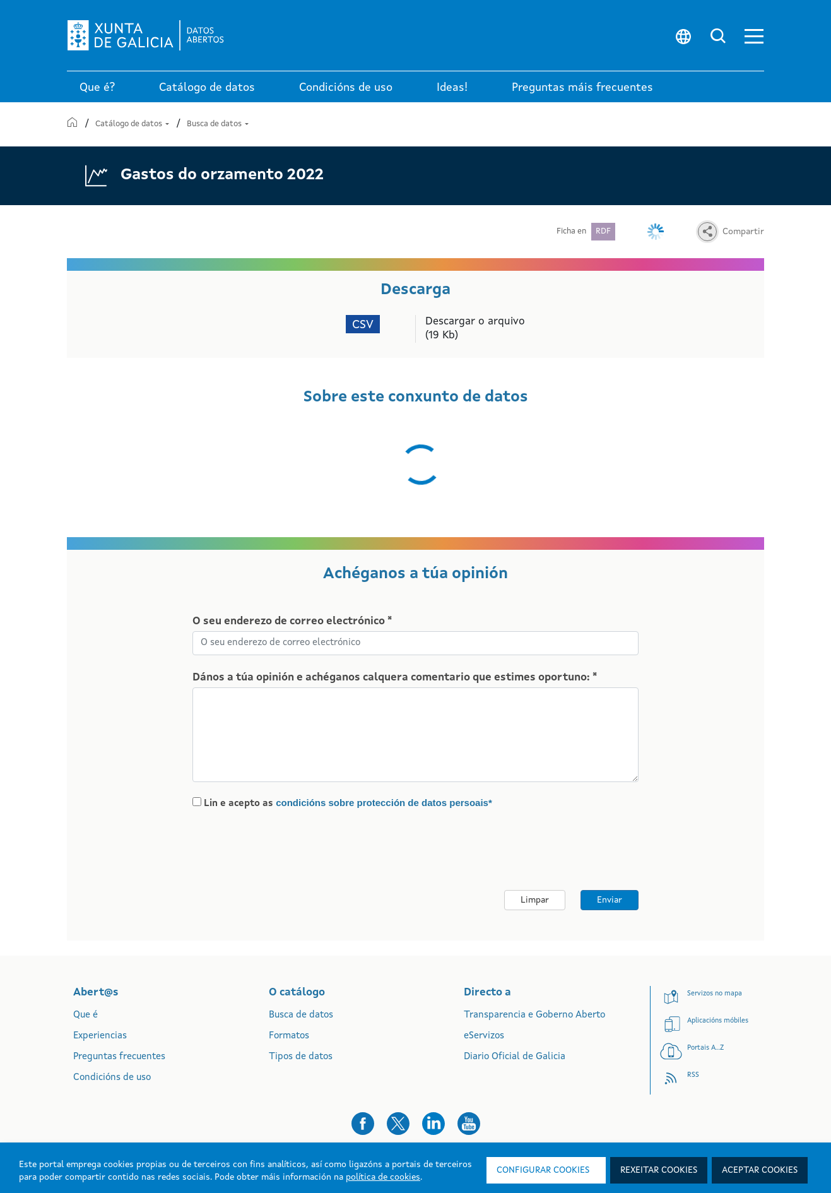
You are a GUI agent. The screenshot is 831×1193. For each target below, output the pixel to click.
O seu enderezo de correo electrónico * (292, 621)
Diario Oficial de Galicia (514, 1057)
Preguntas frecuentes (119, 1057)
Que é (85, 1015)
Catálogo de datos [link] (207, 87)
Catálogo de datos (133, 124)
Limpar (535, 900)
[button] (754, 35)
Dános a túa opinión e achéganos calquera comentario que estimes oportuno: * (394, 677)
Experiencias (100, 1036)
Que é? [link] (97, 87)
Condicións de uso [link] (345, 87)
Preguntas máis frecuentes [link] (582, 87)
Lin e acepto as (348, 803)
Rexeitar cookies (658, 1170)
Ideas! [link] (452, 87)
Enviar (609, 900)
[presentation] (298, 850)
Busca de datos (218, 124)
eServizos (484, 1036)
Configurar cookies (543, 1170)
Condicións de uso (112, 1078)
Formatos (289, 1036)
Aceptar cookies (760, 1170)
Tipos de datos (301, 1057)
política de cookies (383, 1177)
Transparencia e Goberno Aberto (534, 1015)
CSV (363, 325)
